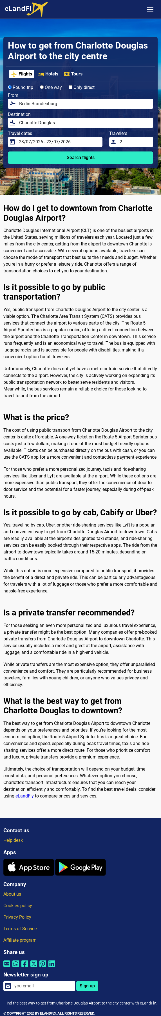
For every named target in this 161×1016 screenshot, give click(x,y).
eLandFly (24, 796)
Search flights (81, 157)
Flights (21, 74)
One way (51, 87)
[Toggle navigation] (150, 9)
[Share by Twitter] (33, 967)
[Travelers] (134, 142)
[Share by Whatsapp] (15, 967)
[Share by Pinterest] (42, 967)
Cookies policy (17, 905)
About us (12, 894)
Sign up (87, 986)
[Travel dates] (58, 142)
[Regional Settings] (138, 9)
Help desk (13, 840)
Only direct (82, 87)
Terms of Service (20, 928)
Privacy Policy (17, 917)
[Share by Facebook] (24, 967)
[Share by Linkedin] (51, 967)
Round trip (20, 87)
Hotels (47, 74)
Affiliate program (20, 940)
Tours (72, 74)
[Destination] (84, 123)
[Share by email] (6, 967)
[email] (43, 986)
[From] (84, 104)
